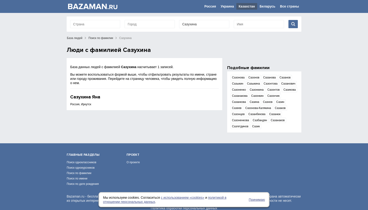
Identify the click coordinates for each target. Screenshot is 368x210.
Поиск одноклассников (81, 156)
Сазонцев (238, 114)
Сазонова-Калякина (258, 108)
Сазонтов (273, 89)
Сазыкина (253, 83)
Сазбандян (260, 120)
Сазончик (273, 95)
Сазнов (268, 102)
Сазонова (238, 77)
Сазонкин (257, 95)
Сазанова (269, 77)
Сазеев (237, 108)
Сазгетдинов (240, 126)
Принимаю (257, 200)
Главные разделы (83, 149)
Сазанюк (274, 114)
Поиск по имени (77, 172)
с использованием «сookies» (182, 197)
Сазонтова (270, 83)
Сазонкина (257, 89)
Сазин (280, 102)
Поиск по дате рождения (83, 177)
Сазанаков (278, 120)
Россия (210, 6)
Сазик (256, 126)
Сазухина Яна (85, 97)
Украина (227, 6)
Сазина (254, 102)
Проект (132, 149)
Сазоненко (239, 89)
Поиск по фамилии (100, 38)
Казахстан (247, 6)
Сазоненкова (240, 120)
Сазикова (290, 89)
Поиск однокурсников (81, 161)
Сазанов (285, 77)
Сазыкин (237, 83)
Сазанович (288, 83)
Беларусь (267, 6)
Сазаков (280, 108)
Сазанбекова (256, 114)
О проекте (133, 156)
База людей (74, 38)
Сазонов (253, 77)
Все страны (289, 6)
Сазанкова (239, 102)
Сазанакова (240, 95)
